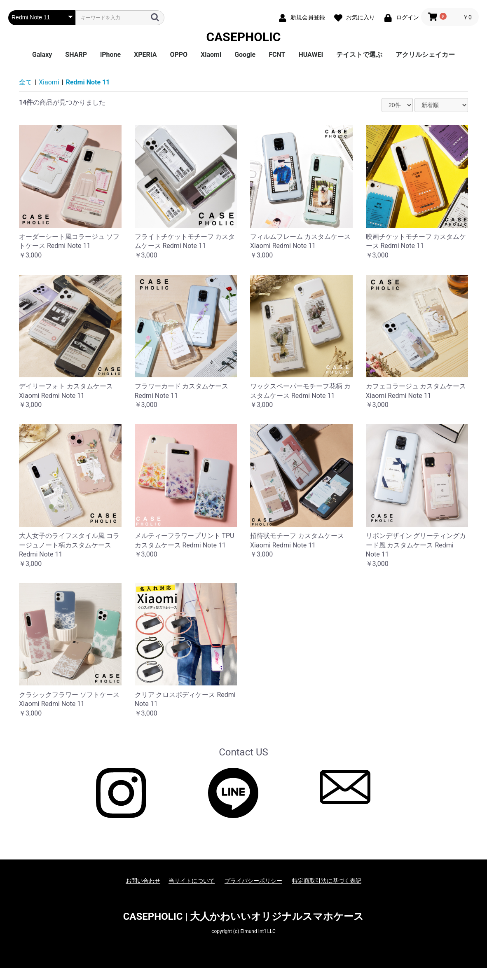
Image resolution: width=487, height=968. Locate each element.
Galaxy (42, 54)
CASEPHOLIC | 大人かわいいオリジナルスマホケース (243, 916)
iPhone (110, 54)
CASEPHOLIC (243, 37)
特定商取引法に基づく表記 (326, 880)
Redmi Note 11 (88, 82)
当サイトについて (192, 880)
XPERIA (145, 54)
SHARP (76, 54)
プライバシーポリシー (253, 880)
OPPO (178, 54)
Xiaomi (211, 54)
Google (244, 54)
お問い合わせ (143, 880)
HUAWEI (310, 54)
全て (25, 82)
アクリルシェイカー (425, 54)
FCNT (277, 54)
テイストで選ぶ (359, 54)
